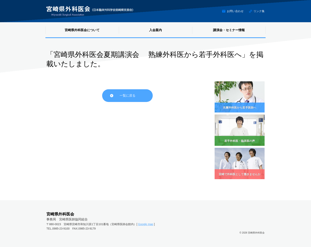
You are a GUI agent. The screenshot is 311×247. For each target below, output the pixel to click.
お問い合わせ (235, 11)
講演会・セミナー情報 (229, 30)
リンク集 (259, 11)
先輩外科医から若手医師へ (239, 107)
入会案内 (155, 30)
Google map (145, 224)
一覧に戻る (127, 95)
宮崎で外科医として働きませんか (239, 174)
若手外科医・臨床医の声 (239, 140)
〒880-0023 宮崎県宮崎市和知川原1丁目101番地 (77, 224)
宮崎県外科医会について (82, 30)
